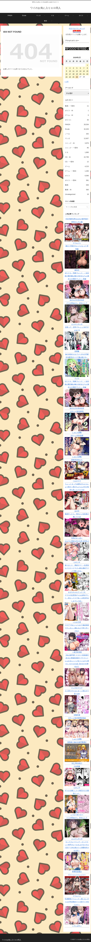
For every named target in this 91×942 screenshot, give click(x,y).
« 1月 (67, 82)
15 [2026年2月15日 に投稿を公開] (87, 71)
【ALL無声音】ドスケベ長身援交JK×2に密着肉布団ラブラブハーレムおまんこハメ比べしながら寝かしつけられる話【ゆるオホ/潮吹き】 (77, 661)
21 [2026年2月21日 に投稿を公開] (84, 74)
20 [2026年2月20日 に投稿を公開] (80, 74)
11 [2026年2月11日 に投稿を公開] (73, 71)
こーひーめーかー (76, 815)
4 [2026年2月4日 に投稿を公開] (73, 68)
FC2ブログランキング (77, 28)
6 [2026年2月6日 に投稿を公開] (80, 68)
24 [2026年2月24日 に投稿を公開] (70, 77)
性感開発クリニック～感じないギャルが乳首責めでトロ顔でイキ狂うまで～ (77, 902)
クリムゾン (77, 243)
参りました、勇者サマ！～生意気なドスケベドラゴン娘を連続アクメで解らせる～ (77, 568)
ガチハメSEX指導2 (77, 411)
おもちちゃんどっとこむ (77, 592)
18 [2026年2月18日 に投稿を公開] (73, 74)
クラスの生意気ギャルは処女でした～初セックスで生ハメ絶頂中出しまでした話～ (77, 598)
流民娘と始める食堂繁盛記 (76, 742)
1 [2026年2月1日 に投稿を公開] (87, 65)
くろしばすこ (77, 926)
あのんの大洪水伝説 (77, 300)
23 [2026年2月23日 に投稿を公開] (66, 77)
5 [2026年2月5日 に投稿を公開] (76, 68)
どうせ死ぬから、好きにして (76, 303)
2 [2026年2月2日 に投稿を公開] (66, 68)
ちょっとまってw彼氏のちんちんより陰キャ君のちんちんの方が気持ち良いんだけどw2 (77, 487)
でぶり (76, 378)
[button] (87, 207)
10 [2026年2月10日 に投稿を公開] (70, 71)
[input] (77, 207)
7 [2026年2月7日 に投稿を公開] (83, 68)
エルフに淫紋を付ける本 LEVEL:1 (77, 541)
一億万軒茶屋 (77, 652)
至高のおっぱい (76, 538)
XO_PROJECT (77, 763)
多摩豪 (76, 351)
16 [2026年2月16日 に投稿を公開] (66, 74)
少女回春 (77, 766)
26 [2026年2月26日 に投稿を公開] (77, 77)
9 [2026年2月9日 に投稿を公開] (66, 71)
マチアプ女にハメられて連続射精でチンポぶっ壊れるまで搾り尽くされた (77, 628)
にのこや (77, 562)
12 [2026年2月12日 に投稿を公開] (77, 71)
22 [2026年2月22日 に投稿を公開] (87, 74)
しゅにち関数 (77, 432)
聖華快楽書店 (77, 872)
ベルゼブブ (77, 481)
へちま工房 (77, 622)
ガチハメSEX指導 (76, 435)
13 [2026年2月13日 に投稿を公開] (80, 71)
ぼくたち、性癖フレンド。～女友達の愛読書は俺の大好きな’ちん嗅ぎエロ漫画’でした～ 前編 (77, 276)
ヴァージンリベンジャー (77, 875)
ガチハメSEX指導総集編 (77, 718)
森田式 (76, 270)
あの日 (76, 511)
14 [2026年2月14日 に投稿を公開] (84, 71)
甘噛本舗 (77, 715)
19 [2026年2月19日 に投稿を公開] (77, 74)
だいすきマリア (76, 688)
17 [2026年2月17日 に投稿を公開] (70, 74)
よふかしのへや (76, 324)
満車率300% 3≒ (77, 460)
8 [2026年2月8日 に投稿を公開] (87, 68)
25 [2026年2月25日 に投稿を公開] (73, 77)
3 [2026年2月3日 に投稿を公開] (69, 68)
